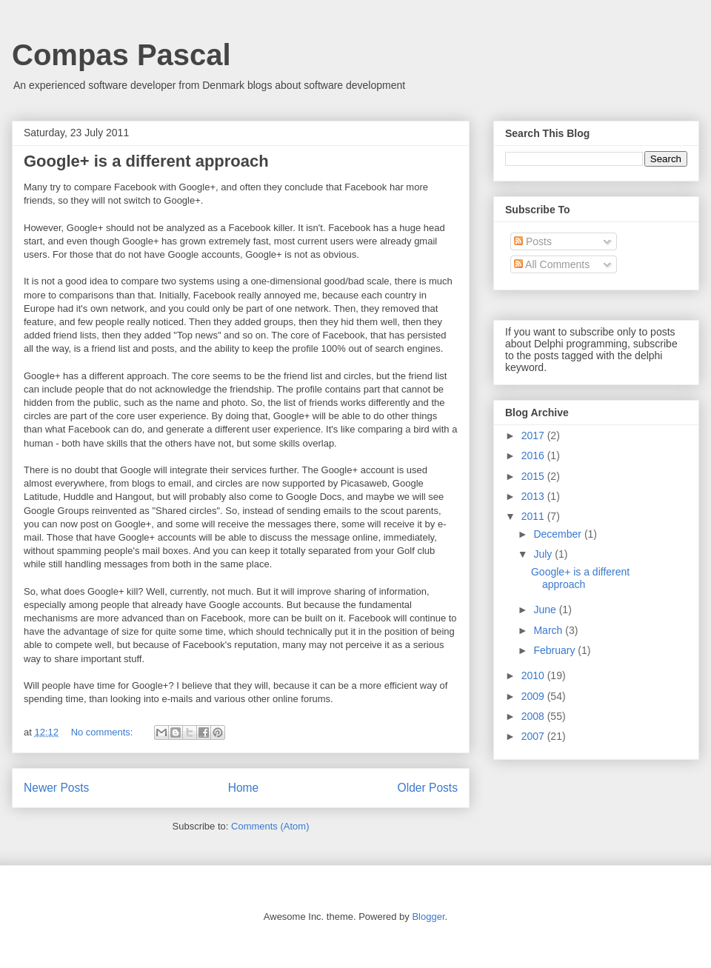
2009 (534, 696)
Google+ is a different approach (146, 161)
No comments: (103, 732)
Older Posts (428, 787)
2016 (534, 455)
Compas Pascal (121, 55)
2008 (534, 716)
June (545, 609)
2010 (534, 675)
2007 (534, 736)
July (544, 554)
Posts (533, 241)
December (558, 534)
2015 (534, 476)
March (549, 630)
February (555, 650)
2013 (534, 496)
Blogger (428, 916)
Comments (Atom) (270, 826)
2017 (534, 435)
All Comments (552, 264)
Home (243, 787)
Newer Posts (56, 787)
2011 (534, 516)
